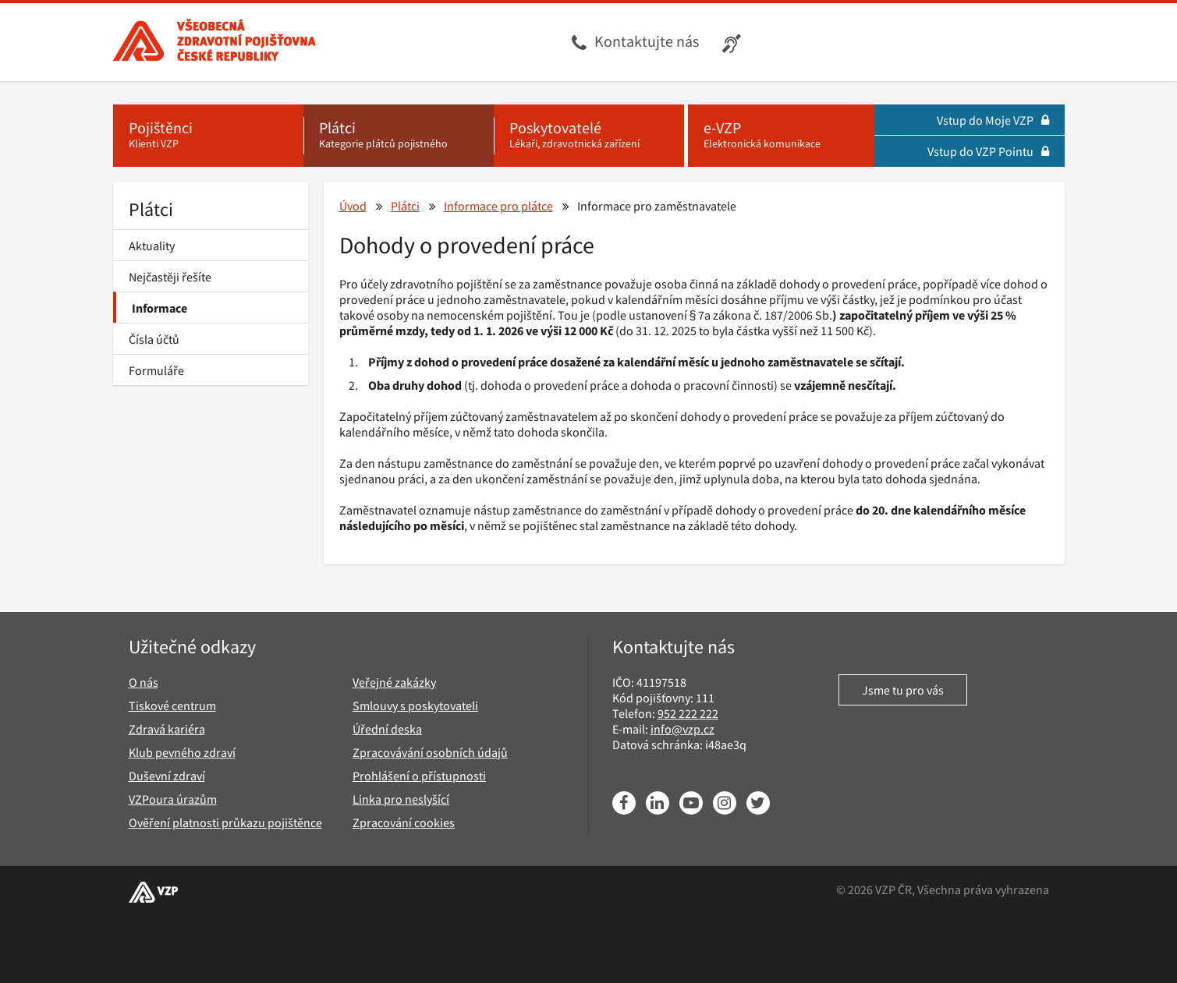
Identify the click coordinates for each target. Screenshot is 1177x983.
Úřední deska (387, 729)
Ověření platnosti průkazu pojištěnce (225, 822)
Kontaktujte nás (646, 41)
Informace (159, 308)
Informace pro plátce (498, 206)
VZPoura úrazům (173, 799)
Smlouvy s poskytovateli (415, 705)
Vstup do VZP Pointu (988, 151)
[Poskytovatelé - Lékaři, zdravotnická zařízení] (589, 135)
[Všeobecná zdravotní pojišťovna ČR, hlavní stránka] (214, 42)
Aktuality (152, 245)
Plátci (151, 209)
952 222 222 (688, 713)
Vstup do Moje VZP (993, 120)
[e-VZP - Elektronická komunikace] (781, 135)
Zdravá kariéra (167, 729)
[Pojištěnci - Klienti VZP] (208, 135)
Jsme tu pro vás (903, 690)
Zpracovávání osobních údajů (430, 752)
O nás (143, 682)
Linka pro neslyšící (401, 799)
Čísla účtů (154, 339)
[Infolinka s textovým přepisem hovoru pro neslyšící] (733, 42)
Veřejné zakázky (394, 682)
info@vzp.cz (682, 729)
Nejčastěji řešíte (170, 277)
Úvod (353, 206)
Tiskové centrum (172, 705)
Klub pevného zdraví (182, 752)
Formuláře (156, 370)
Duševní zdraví (167, 775)
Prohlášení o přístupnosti (419, 775)
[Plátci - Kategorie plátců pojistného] (398, 135)
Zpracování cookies (404, 822)
